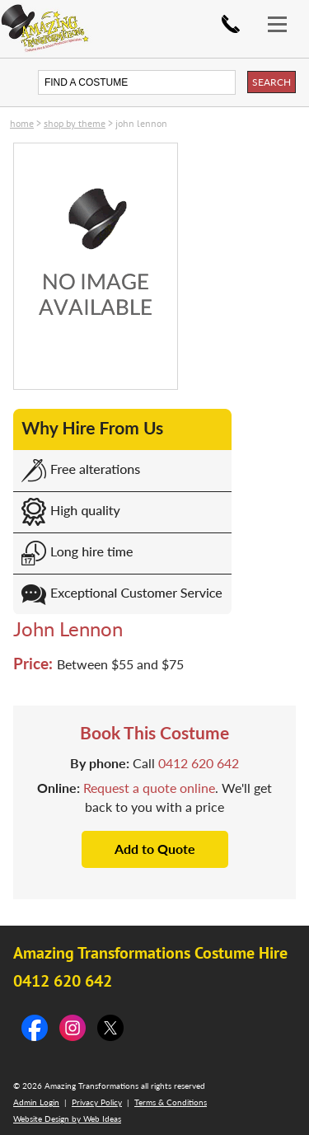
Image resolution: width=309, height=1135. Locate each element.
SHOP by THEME (74, 123)
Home (22, 123)
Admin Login (36, 1102)
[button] (284, 14)
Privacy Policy (97, 1102)
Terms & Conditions (170, 1102)
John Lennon (141, 123)
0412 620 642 (231, 24)
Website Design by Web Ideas (67, 1118)
